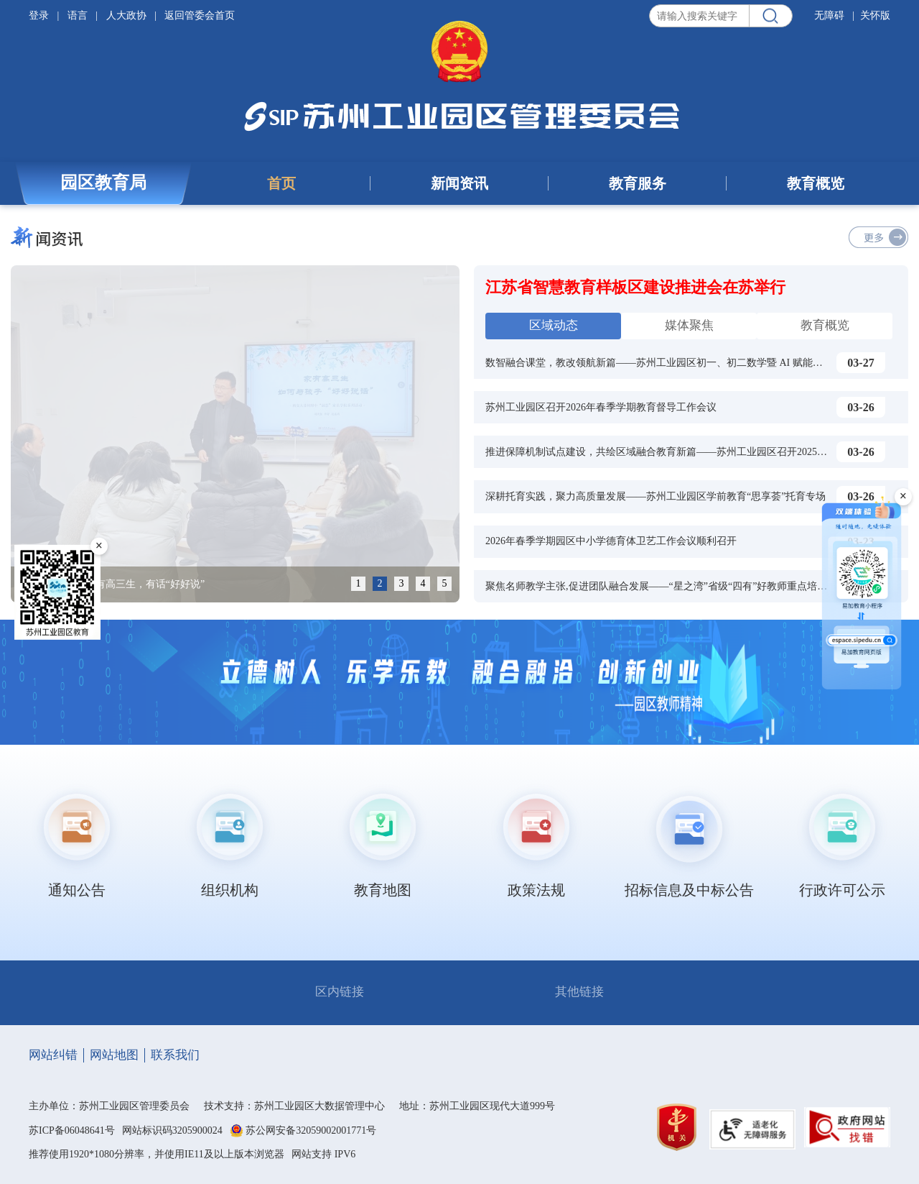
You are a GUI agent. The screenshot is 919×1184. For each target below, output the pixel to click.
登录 (40, 15)
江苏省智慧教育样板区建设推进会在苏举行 (635, 287)
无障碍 (829, 15)
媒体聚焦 (689, 325)
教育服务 (637, 183)
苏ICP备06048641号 (72, 1130)
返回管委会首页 (199, 15)
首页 (281, 183)
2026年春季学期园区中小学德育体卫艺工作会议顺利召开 (611, 541)
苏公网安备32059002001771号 (311, 1131)
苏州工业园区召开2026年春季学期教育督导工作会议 (601, 407)
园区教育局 (103, 182)
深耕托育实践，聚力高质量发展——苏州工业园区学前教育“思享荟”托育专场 (655, 496)
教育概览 (815, 183)
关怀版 (875, 15)
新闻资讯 (459, 183)
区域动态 (553, 325)
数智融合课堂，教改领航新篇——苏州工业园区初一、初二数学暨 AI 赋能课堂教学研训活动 (689, 362)
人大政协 (126, 15)
